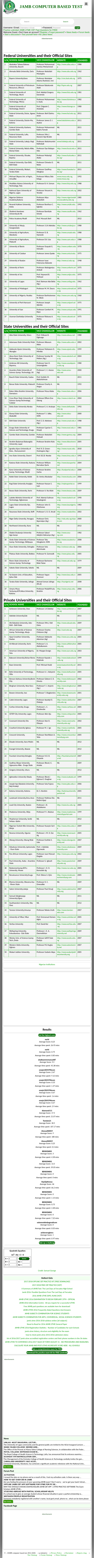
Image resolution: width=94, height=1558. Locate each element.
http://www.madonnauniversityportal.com (66, 813)
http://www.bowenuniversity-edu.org (66, 694)
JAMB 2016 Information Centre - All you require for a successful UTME (47, 1303)
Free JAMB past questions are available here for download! (47, 1306)
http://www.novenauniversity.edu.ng (66, 834)
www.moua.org (63, 179)
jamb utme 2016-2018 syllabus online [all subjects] (47, 1320)
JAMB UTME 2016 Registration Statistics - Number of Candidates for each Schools (47, 1328)
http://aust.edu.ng (64, 630)
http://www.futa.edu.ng (66, 92)
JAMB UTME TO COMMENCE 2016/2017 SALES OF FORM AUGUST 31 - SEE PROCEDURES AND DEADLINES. (47, 1342)
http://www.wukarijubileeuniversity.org (66, 953)
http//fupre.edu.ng (64, 85)
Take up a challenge (47, 1243)
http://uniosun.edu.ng (66, 547)
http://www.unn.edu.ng (66, 295)
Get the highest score (47, 1035)
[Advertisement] (47, 44)
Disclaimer (69, 1553)
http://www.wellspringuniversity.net (66, 932)
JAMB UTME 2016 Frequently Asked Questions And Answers (47, 1310)
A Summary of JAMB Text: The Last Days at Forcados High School (47, 1288)
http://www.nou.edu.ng (66, 190)
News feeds (72, 32)
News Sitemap (61, 1555)
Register (43, 32)
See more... (8, 1466)
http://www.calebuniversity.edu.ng (66, 701)
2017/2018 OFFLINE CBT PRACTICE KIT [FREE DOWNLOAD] (47, 1281)
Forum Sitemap (46, 1555)
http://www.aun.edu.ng (66, 651)
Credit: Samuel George (47, 1270)
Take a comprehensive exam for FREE (47, 1349)
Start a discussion (12, 34)
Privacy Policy (56, 1553)
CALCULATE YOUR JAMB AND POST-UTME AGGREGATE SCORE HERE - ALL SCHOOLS (47, 1345)
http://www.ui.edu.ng (65, 260)
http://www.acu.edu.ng (66, 637)
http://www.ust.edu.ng (66, 561)
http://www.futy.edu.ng (66, 183)
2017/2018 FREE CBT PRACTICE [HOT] (47, 1285)
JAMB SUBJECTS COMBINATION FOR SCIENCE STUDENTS (47, 1313)
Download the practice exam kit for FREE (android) (47, 1352)
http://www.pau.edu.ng (66, 854)
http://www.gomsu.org (66, 434)
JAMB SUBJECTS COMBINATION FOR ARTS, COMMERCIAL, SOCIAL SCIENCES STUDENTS (47, 1317)
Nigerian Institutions (47, 964)
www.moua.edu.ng (64, 176)
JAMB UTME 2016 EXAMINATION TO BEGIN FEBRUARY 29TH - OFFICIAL (47, 1299)
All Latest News (45, 34)
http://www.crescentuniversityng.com (66, 736)
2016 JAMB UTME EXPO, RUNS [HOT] (47, 1296)
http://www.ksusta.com (66, 477)
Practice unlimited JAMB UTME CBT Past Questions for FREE (30, 30)
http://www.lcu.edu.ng (66, 805)
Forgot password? (57, 32)
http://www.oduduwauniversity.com (66, 848)
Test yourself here (29, 34)
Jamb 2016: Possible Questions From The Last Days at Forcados (47, 1292)
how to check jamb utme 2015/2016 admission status (47, 1335)
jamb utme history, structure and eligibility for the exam (47, 1331)
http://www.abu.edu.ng (66, 71)
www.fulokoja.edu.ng (65, 141)
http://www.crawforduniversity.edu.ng (66, 729)
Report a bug (82, 1553)
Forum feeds (84, 32)
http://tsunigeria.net (65, 582)
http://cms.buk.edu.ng (66, 78)
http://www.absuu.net (66, 335)
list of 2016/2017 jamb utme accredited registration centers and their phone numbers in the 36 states (47, 1338)
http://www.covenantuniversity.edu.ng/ (66, 722)
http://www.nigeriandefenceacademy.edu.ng (66, 198)
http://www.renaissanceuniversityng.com (66, 876)
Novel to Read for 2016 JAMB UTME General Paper (47, 1324)
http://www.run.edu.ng (66, 868)
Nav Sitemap (32, 1555)
